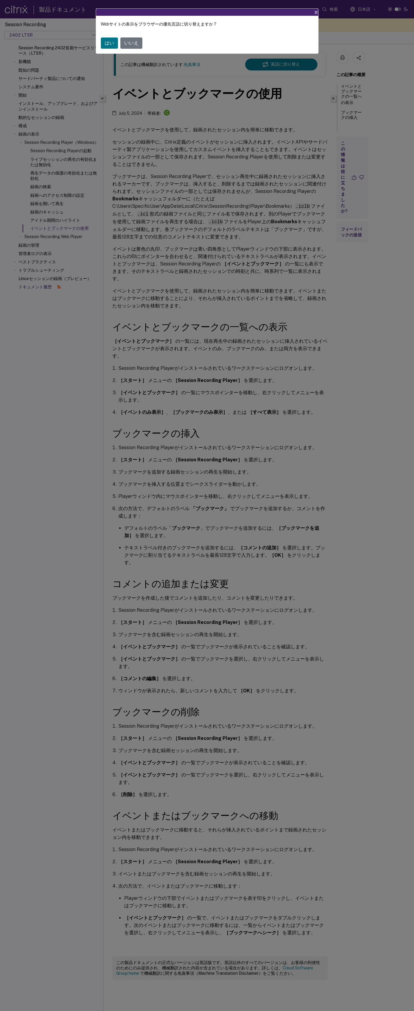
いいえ (131, 43)
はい (109, 43)
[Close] (316, 12)
